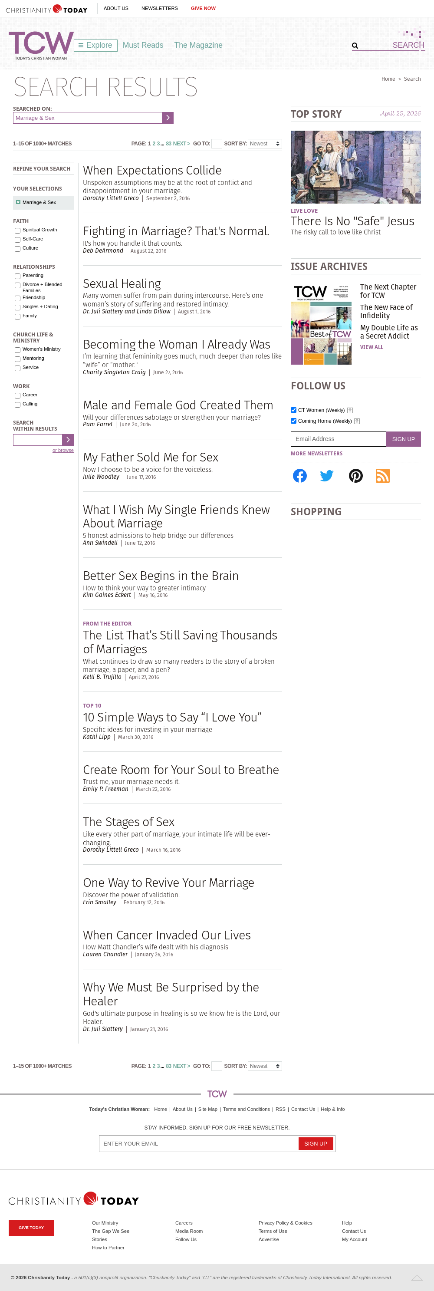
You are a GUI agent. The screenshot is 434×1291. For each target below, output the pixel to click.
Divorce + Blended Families (42, 287)
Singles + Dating (40, 306)
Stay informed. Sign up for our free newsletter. (216, 1128)
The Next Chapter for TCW (388, 291)
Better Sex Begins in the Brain (161, 575)
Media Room (189, 1231)
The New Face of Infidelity (386, 311)
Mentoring (33, 358)
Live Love (304, 210)
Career (30, 394)
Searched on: (32, 108)
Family (30, 315)
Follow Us (186, 1239)
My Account (354, 1239)
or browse (63, 450)
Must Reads (143, 45)
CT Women (321, 410)
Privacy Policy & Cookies (285, 1222)
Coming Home (325, 421)
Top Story (316, 114)
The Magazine (198, 45)
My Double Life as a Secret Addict (389, 332)
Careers (184, 1222)
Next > (181, 143)
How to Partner (108, 1247)
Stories (99, 1239)
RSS (281, 1109)
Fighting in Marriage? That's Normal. (176, 231)
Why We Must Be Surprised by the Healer (171, 994)
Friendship (34, 297)
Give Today (31, 1227)
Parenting (33, 275)
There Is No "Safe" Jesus (352, 221)
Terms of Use (273, 1231)
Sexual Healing (121, 283)
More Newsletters (316, 454)
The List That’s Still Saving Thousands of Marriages (180, 642)
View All (371, 347)
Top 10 (92, 705)
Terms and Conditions (246, 1109)
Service (31, 367)
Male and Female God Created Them (178, 405)
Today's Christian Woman (118, 1109)
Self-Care (33, 238)
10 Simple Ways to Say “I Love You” (172, 717)
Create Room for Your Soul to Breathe (181, 769)
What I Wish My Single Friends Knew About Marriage (176, 516)
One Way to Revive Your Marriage (168, 882)
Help (347, 1222)
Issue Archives (329, 266)
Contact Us (303, 1109)
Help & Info (333, 1109)
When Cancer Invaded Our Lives (166, 935)
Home (388, 78)
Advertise (269, 1239)
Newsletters (159, 8)
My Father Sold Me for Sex (150, 457)
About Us (116, 8)
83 (168, 143)
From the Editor (107, 623)
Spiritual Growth (40, 229)
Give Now (203, 8)
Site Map (207, 1109)
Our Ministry (105, 1222)
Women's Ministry (42, 349)
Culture (30, 247)
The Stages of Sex (128, 821)
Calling (30, 403)
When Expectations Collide (152, 170)
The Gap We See (110, 1231)
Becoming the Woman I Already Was (176, 344)
